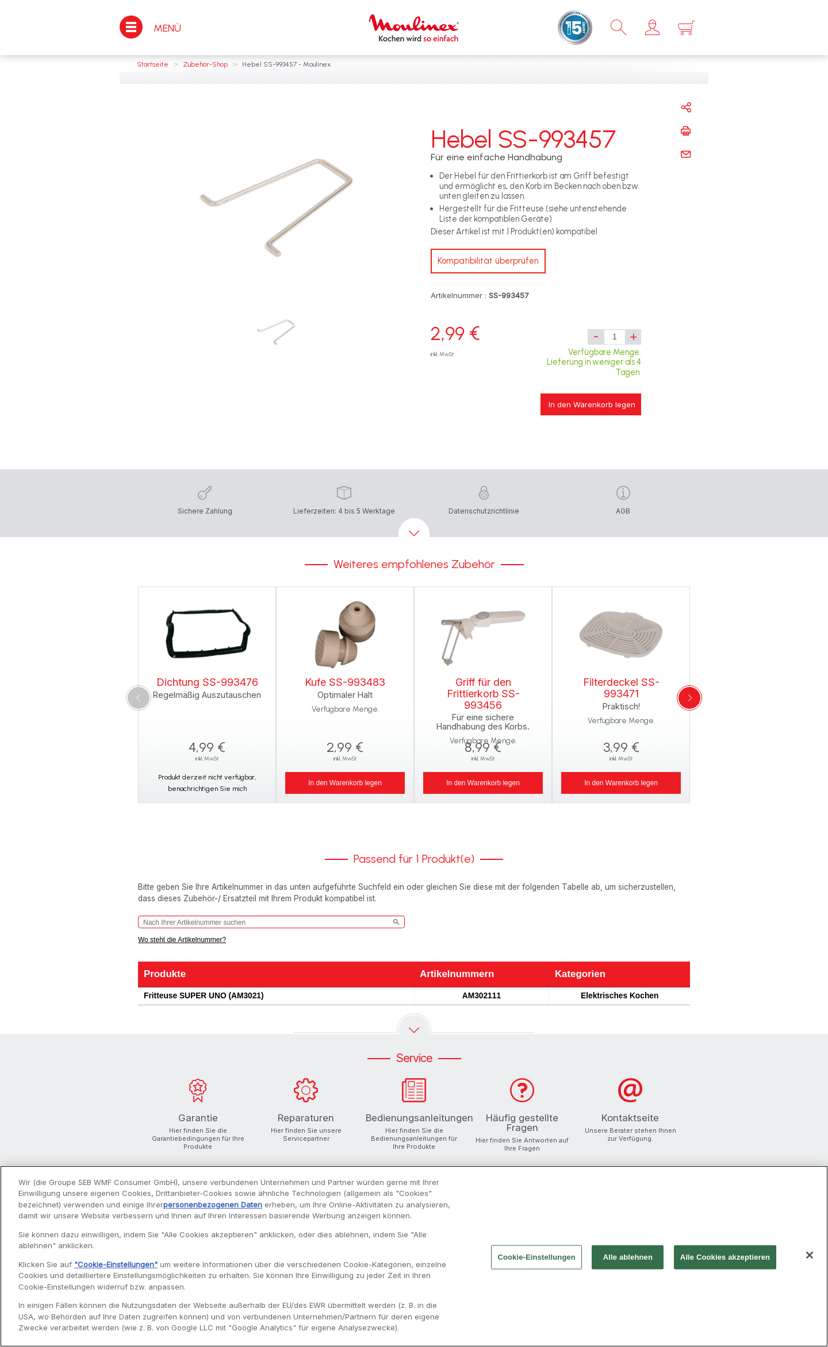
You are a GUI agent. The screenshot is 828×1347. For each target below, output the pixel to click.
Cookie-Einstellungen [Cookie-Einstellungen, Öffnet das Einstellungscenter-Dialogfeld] (536, 1262)
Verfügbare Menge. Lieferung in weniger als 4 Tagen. (594, 362)
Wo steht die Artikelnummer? (182, 940)
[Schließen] (809, 1260)
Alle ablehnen (628, 1262)
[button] (652, 27)
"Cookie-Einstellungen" (116, 1269)
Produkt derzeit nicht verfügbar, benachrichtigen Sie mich (207, 783)
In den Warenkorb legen (592, 404)
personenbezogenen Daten (212, 1209)
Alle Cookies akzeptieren (725, 1262)
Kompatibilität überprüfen (488, 261)
